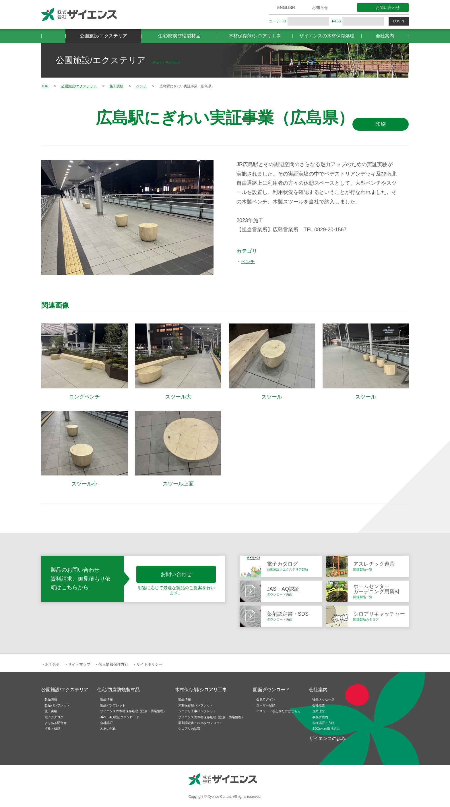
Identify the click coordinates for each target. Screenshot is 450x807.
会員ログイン (265, 699)
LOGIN (398, 21)
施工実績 (50, 711)
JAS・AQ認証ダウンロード (119, 717)
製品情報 (50, 699)
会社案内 (385, 35)
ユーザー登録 (265, 705)
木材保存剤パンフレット (195, 705)
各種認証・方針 (323, 723)
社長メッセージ (323, 699)
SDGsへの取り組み (326, 728)
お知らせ (320, 7)
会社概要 (318, 705)
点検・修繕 (52, 728)
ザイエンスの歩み (327, 738)
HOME (53, 36)
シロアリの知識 (189, 728)
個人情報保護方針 (113, 664)
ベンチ (248, 261)
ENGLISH (286, 7)
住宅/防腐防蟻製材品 (179, 35)
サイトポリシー (149, 664)
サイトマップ (79, 664)
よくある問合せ (55, 723)
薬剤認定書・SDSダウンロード (200, 723)
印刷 (380, 124)
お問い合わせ (388, 7)
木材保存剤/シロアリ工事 (254, 35)
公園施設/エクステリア (103, 35)
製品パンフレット (57, 705)
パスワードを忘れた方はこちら (278, 711)
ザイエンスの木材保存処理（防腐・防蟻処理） (133, 711)
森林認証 (106, 723)
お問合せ (52, 664)
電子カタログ (53, 717)
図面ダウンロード (271, 689)
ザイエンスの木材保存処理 (326, 35)
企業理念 (318, 711)
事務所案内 (320, 717)
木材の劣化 (108, 728)
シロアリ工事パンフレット (197, 711)
